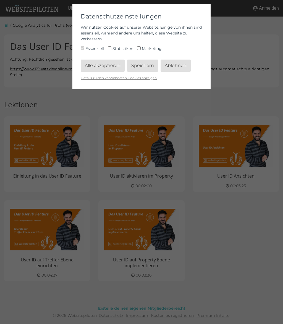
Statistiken (121, 48)
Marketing (149, 48)
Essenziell (93, 48)
